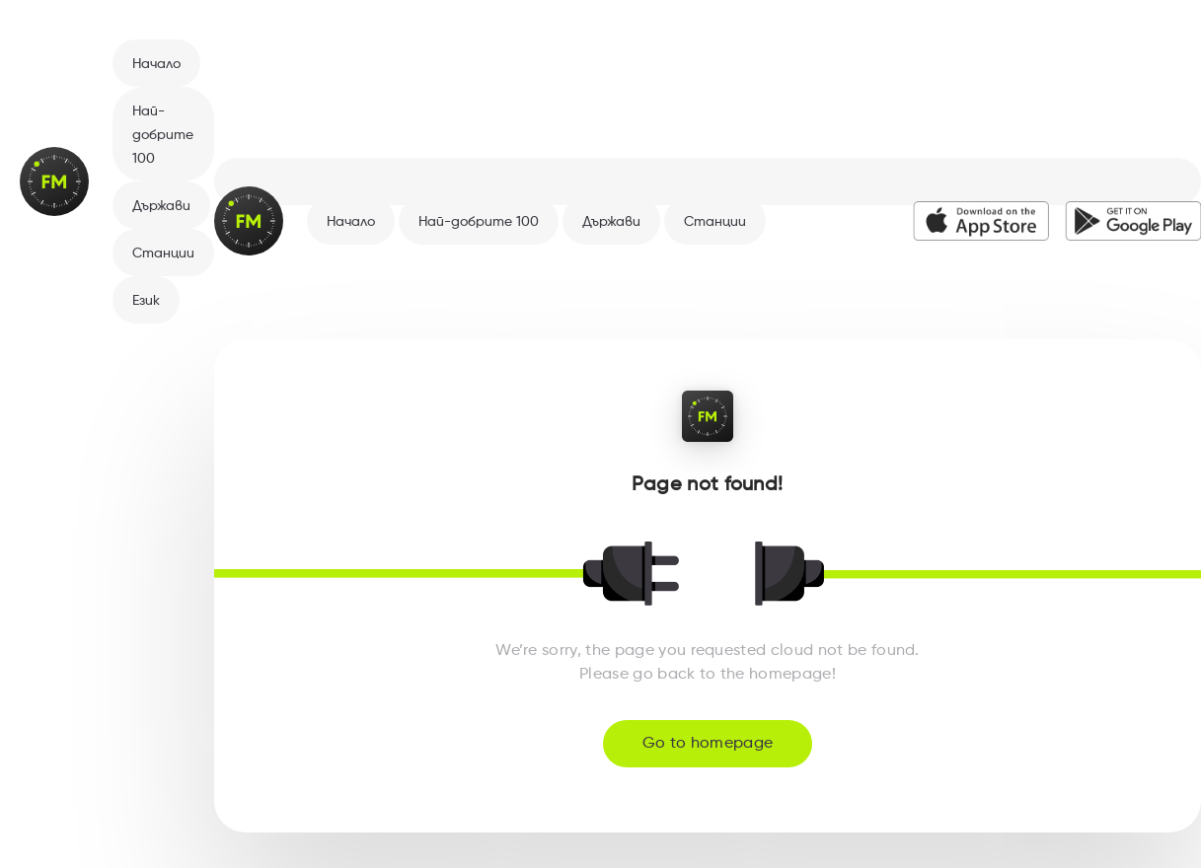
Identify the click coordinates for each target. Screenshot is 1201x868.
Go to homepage (707, 744)
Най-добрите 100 (162, 135)
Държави (161, 206)
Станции (163, 253)
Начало (156, 64)
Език (146, 301)
